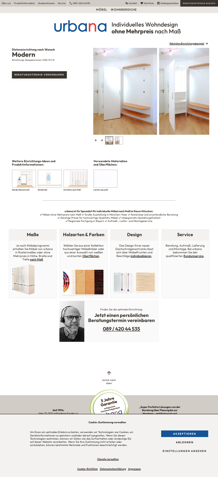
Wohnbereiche (124, 9)
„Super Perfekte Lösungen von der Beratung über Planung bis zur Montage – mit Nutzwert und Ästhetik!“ (160, 413)
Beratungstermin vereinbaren (39, 74)
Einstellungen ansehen (185, 451)
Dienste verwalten (108, 459)
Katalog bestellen (168, 3)
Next (101, 140)
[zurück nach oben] (109, 378)
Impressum (134, 468)
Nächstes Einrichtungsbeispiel (186, 43)
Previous (95, 140)
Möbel (101, 9)
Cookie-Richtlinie (87, 468)
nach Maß (36, 259)
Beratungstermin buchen (199, 3)
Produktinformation (24, 3)
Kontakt (131, 3)
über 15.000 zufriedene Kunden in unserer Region (58, 413)
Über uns (6, 3)
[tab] (109, 140)
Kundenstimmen (46, 3)
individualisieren (141, 256)
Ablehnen (185, 442)
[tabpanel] (151, 91)
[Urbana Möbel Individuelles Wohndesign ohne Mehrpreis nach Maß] (109, 26)
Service (62, 3)
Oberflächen (90, 256)
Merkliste (147, 3)
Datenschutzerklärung (113, 468)
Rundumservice (194, 256)
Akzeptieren (184, 433)
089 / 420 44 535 (80, 3)
